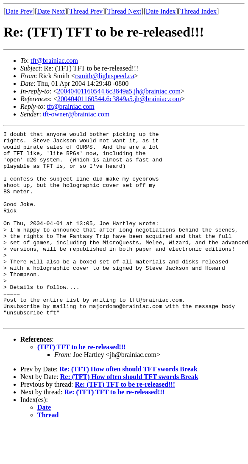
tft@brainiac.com (54, 60)
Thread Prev (86, 11)
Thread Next (124, 11)
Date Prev (19, 11)
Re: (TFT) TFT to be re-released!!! (125, 422)
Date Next (51, 11)
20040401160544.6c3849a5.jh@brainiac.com (119, 91)
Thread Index (198, 11)
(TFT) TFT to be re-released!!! (81, 385)
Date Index (161, 11)
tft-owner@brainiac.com (76, 114)
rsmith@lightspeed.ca (104, 75)
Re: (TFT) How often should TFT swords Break (128, 407)
